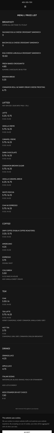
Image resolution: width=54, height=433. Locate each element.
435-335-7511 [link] (27, 2)
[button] (27, 6)
